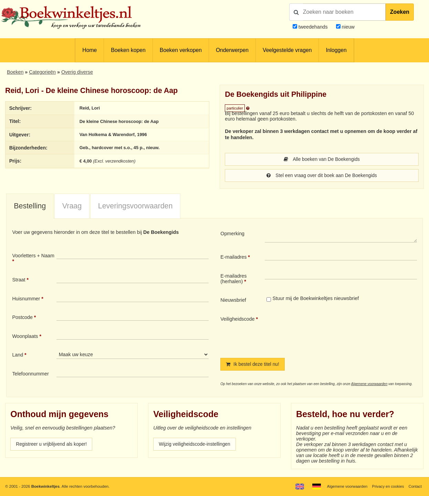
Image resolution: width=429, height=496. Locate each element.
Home (89, 50)
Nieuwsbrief (233, 300)
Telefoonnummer (30, 374)
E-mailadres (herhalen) (233, 279)
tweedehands (313, 27)
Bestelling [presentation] (30, 207)
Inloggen (336, 50)
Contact (414, 486)
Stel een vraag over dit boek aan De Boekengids (321, 176)
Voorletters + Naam (33, 256)
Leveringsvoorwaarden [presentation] (135, 207)
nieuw (348, 27)
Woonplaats (25, 337)
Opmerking (232, 234)
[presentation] (322, 332)
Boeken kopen (128, 50)
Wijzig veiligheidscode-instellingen (196, 445)
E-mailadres (233, 257)
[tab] (30, 207)
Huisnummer (26, 299)
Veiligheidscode (237, 319)
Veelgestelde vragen (287, 50)
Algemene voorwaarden (369, 385)
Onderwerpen (232, 50)
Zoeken (399, 12)
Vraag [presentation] (72, 207)
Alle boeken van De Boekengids (321, 159)
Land (17, 355)
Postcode (22, 318)
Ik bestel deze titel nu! (253, 365)
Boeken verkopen (181, 50)
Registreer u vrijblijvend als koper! (53, 445)
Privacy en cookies (387, 486)
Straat (18, 280)
